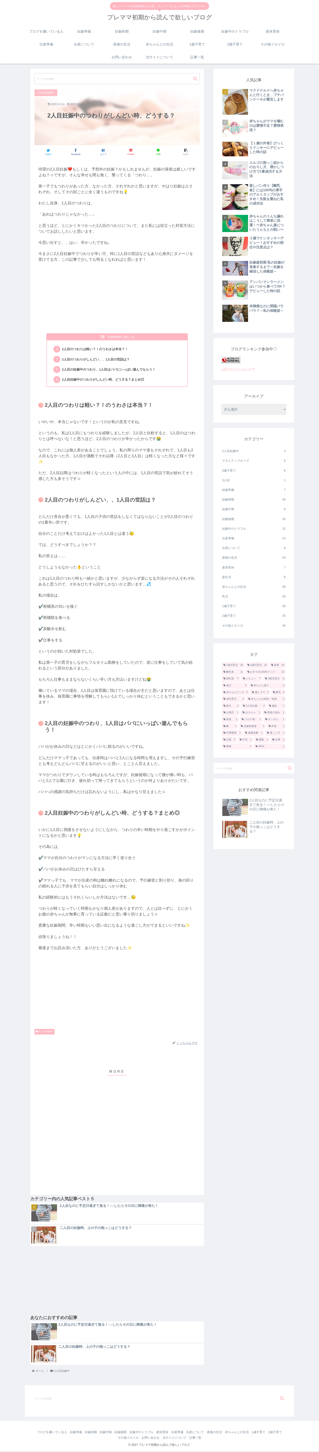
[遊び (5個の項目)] (235, 686)
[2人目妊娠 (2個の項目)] (253, 706)
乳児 (254, 596)
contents (115, 337)
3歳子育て (254, 470)
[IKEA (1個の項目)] (270, 746)
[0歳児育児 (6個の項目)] (274, 679)
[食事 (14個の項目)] (277, 665)
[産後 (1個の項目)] (230, 719)
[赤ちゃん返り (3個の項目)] (267, 686)
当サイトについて (184, 1438)
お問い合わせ (159, 1438)
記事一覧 (206, 1438)
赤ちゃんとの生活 (254, 587)
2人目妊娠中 (44, 1032)
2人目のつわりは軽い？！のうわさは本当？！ (97, 349)
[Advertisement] (117, 298)
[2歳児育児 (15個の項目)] (257, 665)
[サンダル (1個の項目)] (274, 719)
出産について (254, 548)
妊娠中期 (254, 509)
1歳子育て (254, 606)
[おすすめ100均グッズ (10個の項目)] (266, 672)
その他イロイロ (254, 625)
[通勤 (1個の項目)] (262, 740)
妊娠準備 (254, 490)
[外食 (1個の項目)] (276, 726)
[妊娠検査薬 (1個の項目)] (252, 726)
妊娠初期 (254, 499)
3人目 (254, 480)
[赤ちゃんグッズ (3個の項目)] (235, 692)
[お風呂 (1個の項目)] (231, 713)
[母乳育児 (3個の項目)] (234, 699)
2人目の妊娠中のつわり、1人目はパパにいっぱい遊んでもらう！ (112, 370)
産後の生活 (254, 557)
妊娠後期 (254, 519)
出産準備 (254, 538)
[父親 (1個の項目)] (229, 740)
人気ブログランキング (237, 369)
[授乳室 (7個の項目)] (231, 679)
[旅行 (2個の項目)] (231, 706)
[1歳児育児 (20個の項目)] (233, 665)
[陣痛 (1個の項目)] (237, 746)
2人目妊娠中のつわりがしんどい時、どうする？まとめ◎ (106, 381)
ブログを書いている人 (53, 1433)
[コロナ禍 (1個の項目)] (251, 719)
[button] (195, 78)
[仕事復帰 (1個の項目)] (232, 733)
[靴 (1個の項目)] (230, 726)
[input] (117, 78)
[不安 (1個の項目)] (245, 740)
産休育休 (254, 567)
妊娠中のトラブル (254, 528)
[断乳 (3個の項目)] (278, 692)
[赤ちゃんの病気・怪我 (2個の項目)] (266, 699)
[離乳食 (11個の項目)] (233, 672)
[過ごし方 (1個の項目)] (275, 733)
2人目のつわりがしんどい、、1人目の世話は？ (98, 360)
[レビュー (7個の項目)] (251, 679)
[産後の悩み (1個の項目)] (274, 713)
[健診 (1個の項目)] (276, 706)
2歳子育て (254, 615)
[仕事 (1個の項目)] (278, 740)
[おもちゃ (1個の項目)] (251, 713)
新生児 (254, 577)
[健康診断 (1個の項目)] (253, 733)
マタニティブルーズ (254, 460)
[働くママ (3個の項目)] (260, 692)
